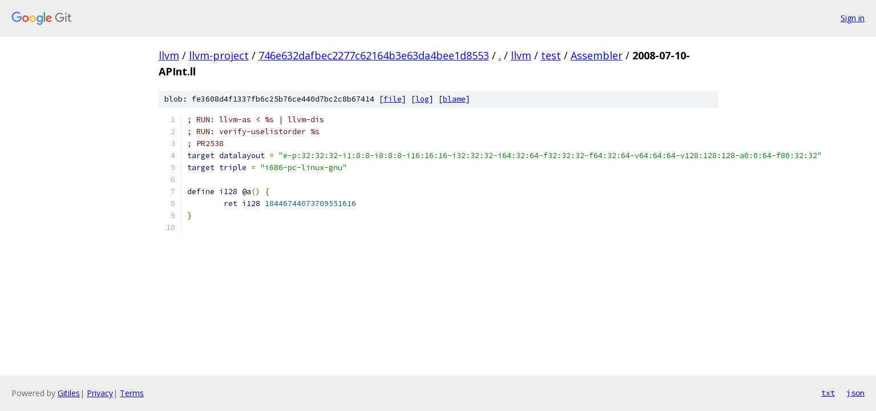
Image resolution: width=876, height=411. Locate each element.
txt (828, 393)
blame (454, 99)
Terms (132, 393)
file (392, 99)
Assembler (597, 55)
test (551, 55)
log (422, 99)
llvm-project (219, 55)
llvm (169, 55)
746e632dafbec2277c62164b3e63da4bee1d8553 (374, 55)
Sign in (853, 18)
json (855, 393)
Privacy (100, 393)
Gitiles (69, 393)
